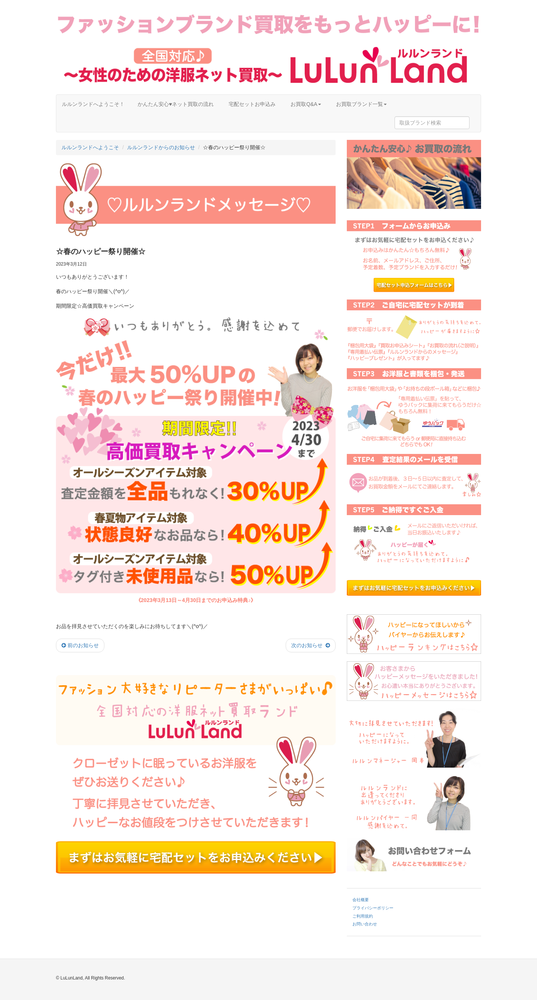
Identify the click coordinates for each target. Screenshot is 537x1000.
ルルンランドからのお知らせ (161, 147)
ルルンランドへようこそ (90, 147)
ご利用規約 (362, 916)
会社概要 (360, 899)
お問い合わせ (364, 924)
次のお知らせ (310, 645)
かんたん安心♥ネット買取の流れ (176, 104)
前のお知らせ (80, 645)
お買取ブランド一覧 (361, 104)
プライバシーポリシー (372, 908)
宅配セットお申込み (252, 104)
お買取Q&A (306, 104)
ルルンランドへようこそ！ (93, 104)
